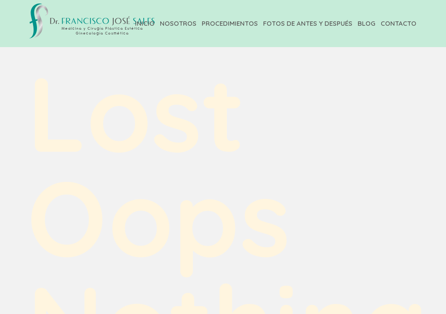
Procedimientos (230, 23)
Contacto (398, 23)
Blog (366, 23)
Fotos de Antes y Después (307, 23)
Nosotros (178, 23)
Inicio (145, 23)
